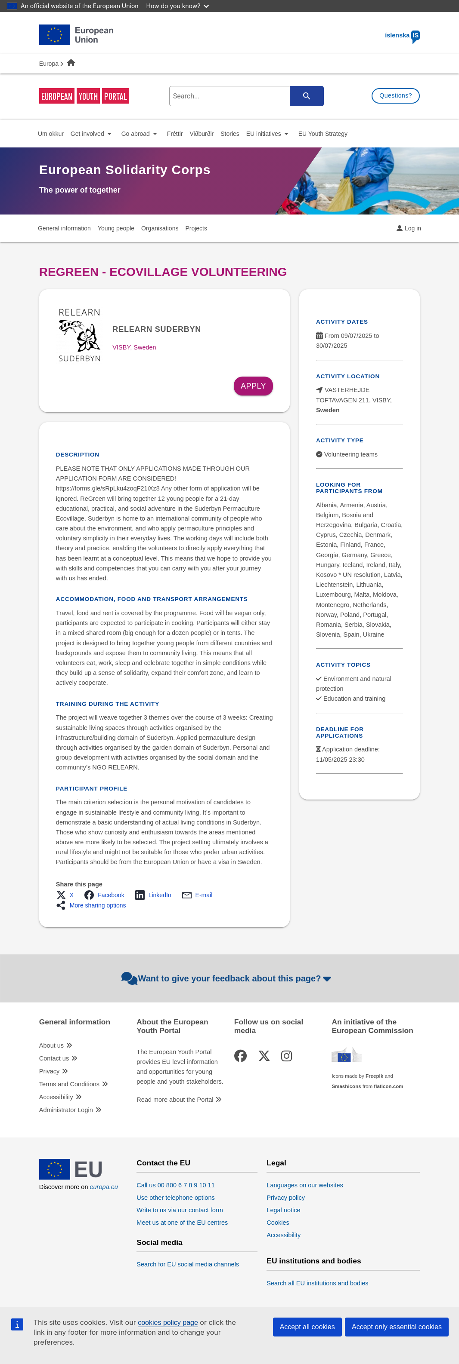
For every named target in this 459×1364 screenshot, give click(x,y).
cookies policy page (168, 1322)
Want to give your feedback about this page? (227, 978)
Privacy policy (286, 1197)
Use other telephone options (175, 1197)
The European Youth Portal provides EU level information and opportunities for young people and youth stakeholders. (179, 1066)
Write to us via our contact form (179, 1210)
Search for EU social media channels (187, 1264)
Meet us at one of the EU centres (182, 1222)
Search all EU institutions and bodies (317, 1283)
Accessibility (56, 1097)
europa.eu (104, 1186)
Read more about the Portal (174, 1099)
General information (74, 1022)
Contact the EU (163, 1163)
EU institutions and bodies (314, 1261)
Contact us (54, 1058)
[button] (67, 895)
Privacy (49, 1071)
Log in (413, 228)
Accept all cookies (307, 1326)
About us (51, 1045)
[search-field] (245, 96)
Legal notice (283, 1210)
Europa (49, 63)
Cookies (278, 1222)
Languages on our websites (305, 1185)
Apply (253, 386)
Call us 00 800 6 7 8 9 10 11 (175, 1185)
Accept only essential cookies (397, 1326)
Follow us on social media (268, 1026)
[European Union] (76, 1177)
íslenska (402, 35)
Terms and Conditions (69, 1084)
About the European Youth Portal (172, 1026)
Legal (276, 1163)
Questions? (395, 95)
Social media (159, 1242)
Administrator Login (66, 1110)
